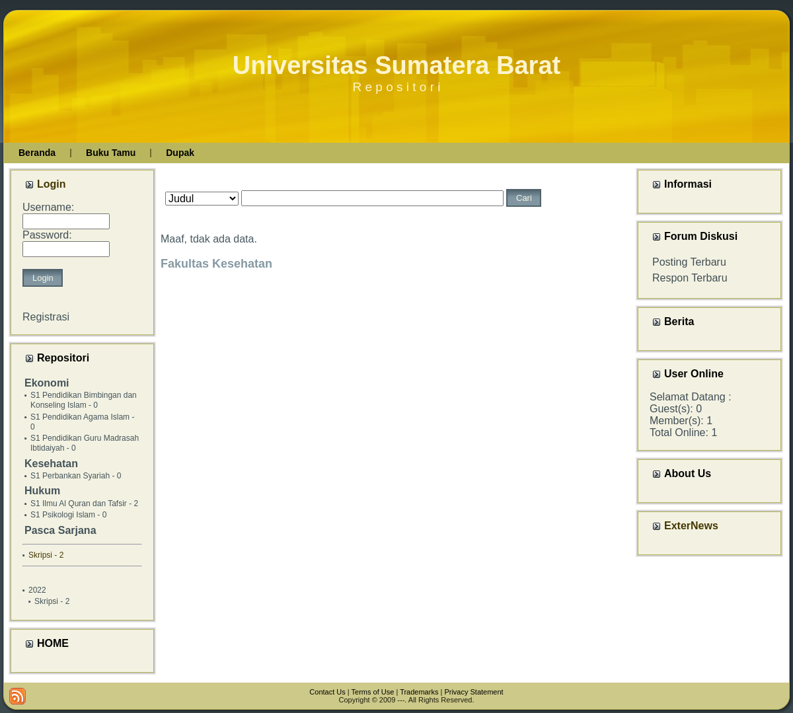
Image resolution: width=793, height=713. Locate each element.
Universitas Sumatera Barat (396, 65)
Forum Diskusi (700, 236)
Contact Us (327, 692)
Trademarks (419, 692)
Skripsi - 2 (51, 601)
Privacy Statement (473, 692)
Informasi (688, 184)
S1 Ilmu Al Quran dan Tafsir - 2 (84, 503)
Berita (679, 321)
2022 (37, 590)
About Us (687, 473)
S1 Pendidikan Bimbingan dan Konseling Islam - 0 (83, 400)
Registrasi (45, 316)
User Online (694, 373)
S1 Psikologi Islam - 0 (68, 514)
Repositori (63, 357)
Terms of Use (373, 692)
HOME (53, 643)
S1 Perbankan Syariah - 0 (75, 475)
